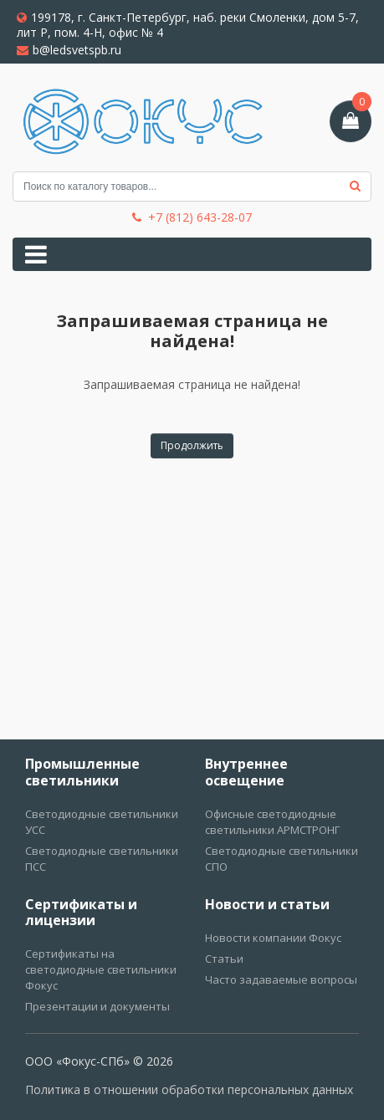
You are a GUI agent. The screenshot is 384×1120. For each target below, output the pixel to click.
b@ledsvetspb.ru (69, 50)
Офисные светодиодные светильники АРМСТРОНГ (272, 821)
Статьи (224, 958)
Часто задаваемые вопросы (281, 979)
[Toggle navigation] (36, 254)
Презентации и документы (97, 1006)
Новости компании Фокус (273, 937)
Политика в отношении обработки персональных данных (189, 1089)
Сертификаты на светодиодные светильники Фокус (101, 969)
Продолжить (192, 445)
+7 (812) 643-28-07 (192, 217)
